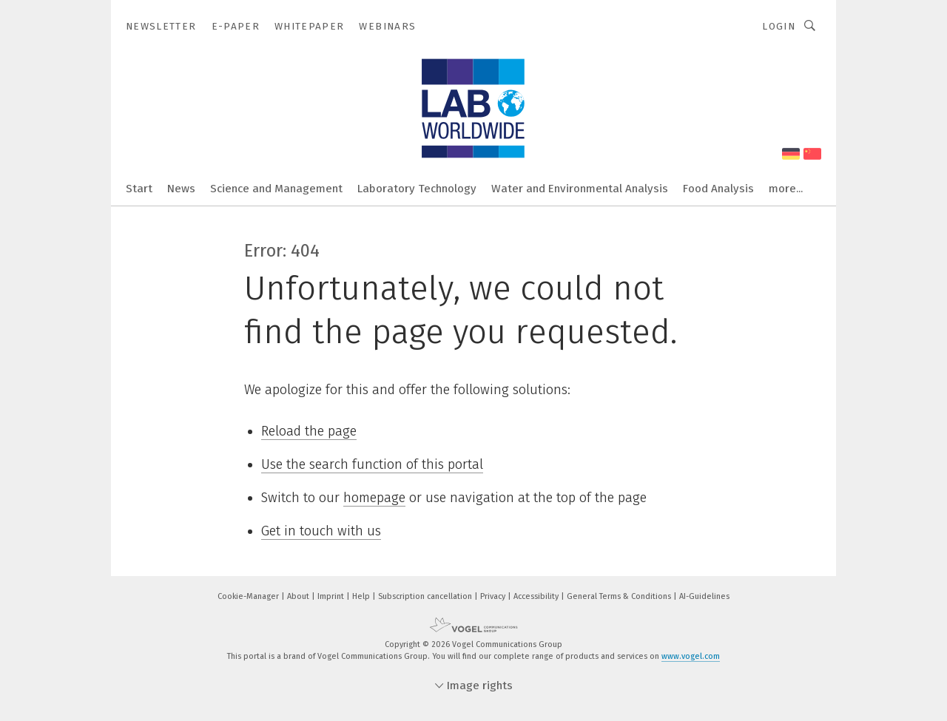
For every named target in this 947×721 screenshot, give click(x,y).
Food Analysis (718, 188)
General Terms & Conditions (620, 596)
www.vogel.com (690, 656)
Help (362, 596)
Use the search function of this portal (372, 464)
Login (778, 26)
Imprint (331, 596)
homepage (374, 498)
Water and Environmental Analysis (579, 188)
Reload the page (309, 431)
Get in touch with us (321, 531)
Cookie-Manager (249, 596)
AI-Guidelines (704, 596)
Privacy (494, 596)
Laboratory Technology (416, 188)
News (181, 188)
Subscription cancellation (426, 596)
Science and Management (276, 188)
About (299, 596)
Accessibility (537, 596)
